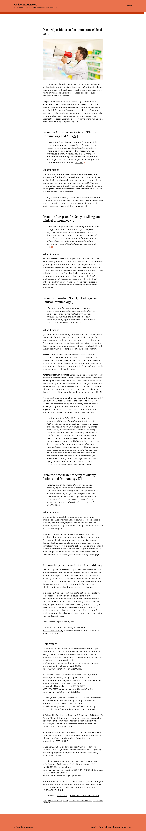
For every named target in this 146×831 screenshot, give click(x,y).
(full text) (79, 162)
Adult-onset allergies (55, 801)
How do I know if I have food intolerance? (84, 795)
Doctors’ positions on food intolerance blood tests (72, 31)
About (93, 827)
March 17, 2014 (62, 795)
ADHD (45, 801)
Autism (65, 801)
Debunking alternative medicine (80, 801)
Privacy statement (122, 827)
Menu (130, 6)
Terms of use (105, 827)
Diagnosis (96, 801)
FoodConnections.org (25, 4)
